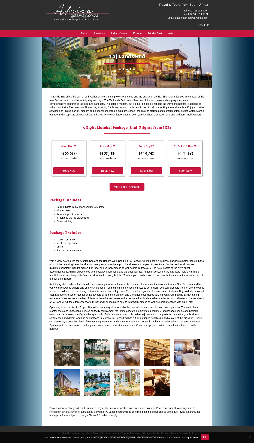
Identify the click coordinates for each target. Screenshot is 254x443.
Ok (205, 437)
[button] (68, 170)
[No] (249, 437)
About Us (203, 25)
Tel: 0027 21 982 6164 (196, 10)
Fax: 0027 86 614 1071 (195, 14)
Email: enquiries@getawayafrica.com (187, 17)
